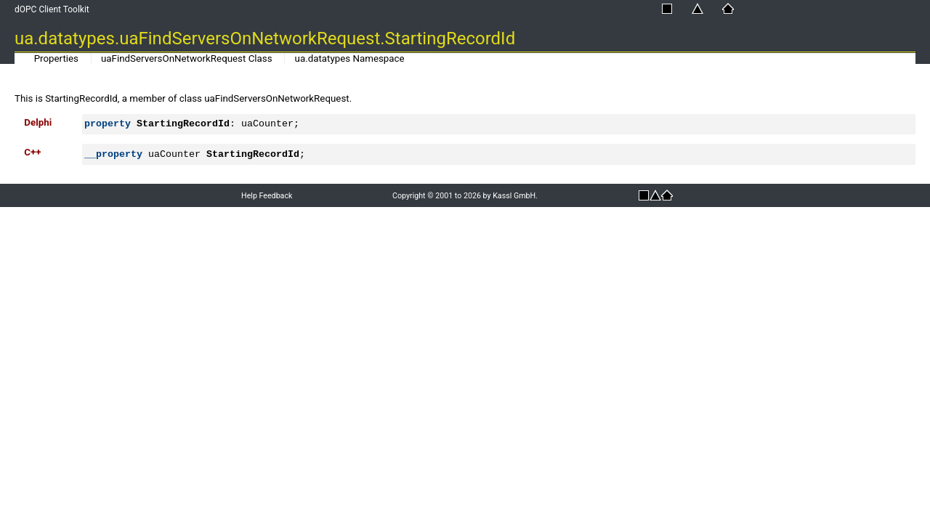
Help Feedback (266, 195)
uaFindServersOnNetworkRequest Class (186, 58)
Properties (56, 58)
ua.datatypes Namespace (350, 58)
